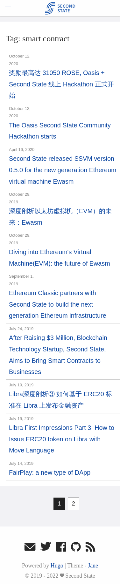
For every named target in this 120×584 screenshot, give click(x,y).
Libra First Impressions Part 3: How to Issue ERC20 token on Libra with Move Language (61, 439)
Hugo (57, 565)
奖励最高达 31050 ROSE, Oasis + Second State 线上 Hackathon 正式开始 (61, 84)
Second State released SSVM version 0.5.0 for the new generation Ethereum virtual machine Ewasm (62, 170)
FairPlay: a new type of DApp (49, 472)
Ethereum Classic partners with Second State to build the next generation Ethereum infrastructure (57, 304)
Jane (93, 565)
